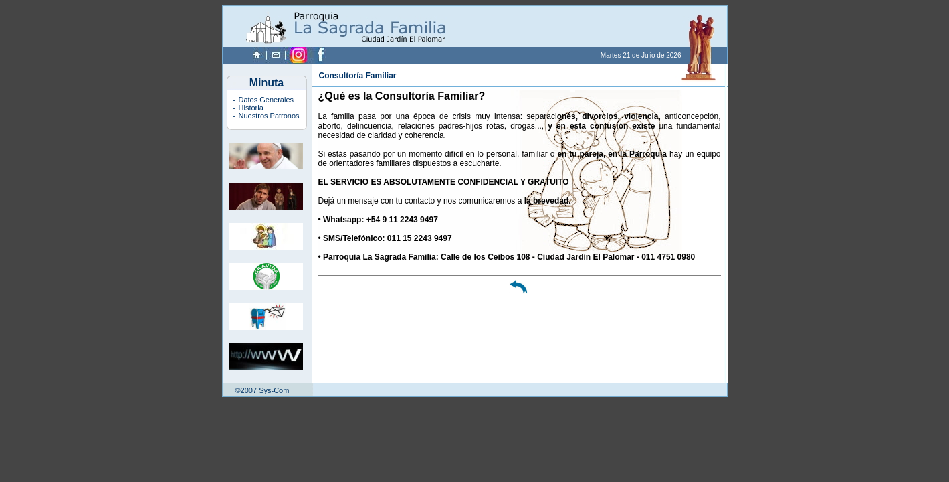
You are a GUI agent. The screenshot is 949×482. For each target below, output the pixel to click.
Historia (251, 108)
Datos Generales (266, 100)
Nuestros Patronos (269, 116)
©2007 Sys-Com (262, 390)
